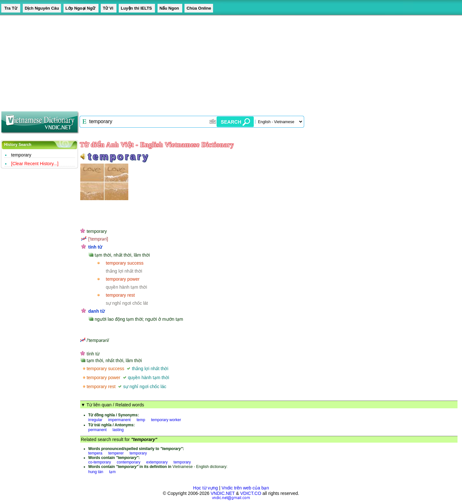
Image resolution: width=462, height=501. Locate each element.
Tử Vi (108, 8)
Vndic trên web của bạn (245, 487)
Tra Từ (10, 8)
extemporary (157, 462)
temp (141, 420)
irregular (95, 420)
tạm (112, 472)
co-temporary (99, 462)
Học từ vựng (205, 487)
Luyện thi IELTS (137, 8)
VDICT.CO (250, 493)
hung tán (95, 472)
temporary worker (166, 420)
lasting (118, 430)
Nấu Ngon (169, 8)
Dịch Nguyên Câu (42, 8)
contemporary (128, 462)
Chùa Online (198, 8)
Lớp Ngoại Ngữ (81, 8)
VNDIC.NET (222, 493)
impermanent (119, 420)
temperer (116, 453)
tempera (95, 453)
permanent (97, 430)
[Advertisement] (192, 61)
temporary (21, 154)
